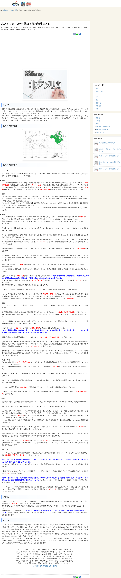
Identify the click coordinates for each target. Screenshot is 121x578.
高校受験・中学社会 (102, 129)
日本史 (98, 121)
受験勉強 (98, 106)
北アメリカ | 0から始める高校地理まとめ (26, 23)
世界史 (98, 118)
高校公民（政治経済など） (104, 126)
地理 (97, 124)
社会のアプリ (100, 132)
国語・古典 (99, 91)
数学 (97, 97)
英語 (97, 88)
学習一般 (98, 103)
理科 (97, 100)
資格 (97, 109)
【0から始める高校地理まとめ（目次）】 (45, 566)
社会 (97, 94)
